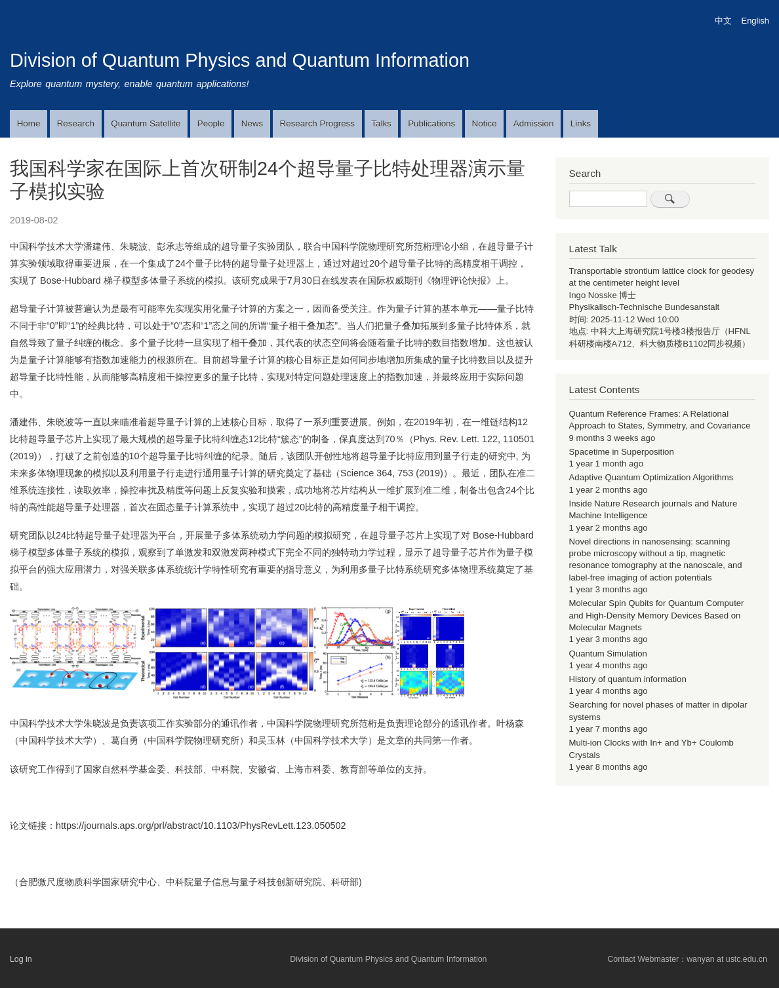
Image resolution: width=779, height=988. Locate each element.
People (211, 123)
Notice (484, 123)
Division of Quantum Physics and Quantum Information (239, 60)
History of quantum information (628, 679)
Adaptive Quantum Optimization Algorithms (651, 477)
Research (75, 123)
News (252, 123)
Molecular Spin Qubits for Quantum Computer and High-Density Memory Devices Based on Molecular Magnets (656, 615)
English (755, 21)
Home (29, 123)
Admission (533, 123)
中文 (723, 21)
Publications (431, 123)
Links (580, 123)
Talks (381, 123)
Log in (21, 958)
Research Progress (317, 123)
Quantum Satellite (145, 123)
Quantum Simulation (608, 653)
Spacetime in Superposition (621, 452)
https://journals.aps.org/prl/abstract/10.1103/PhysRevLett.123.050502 (201, 825)
